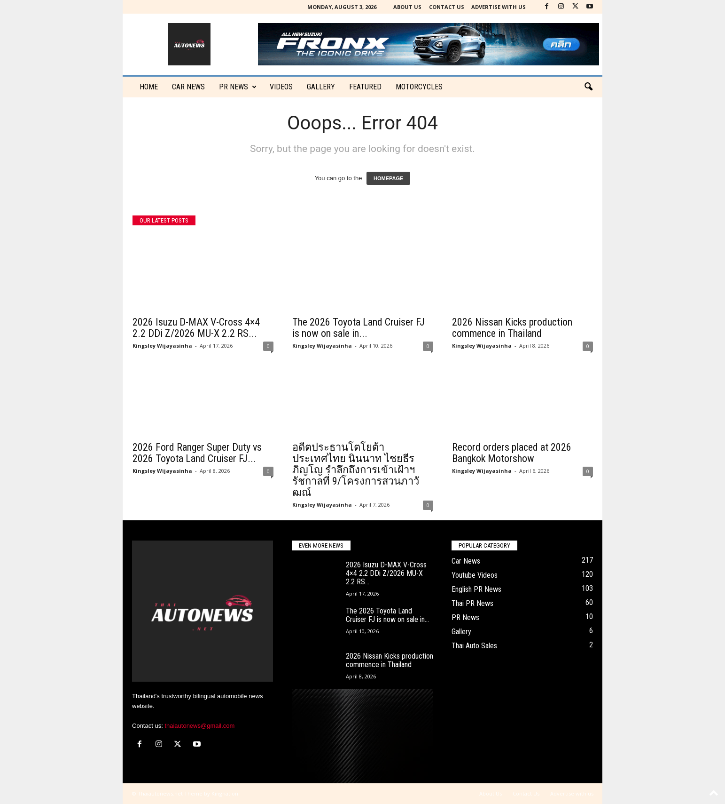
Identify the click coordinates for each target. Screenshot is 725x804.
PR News (238, 87)
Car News (466, 561)
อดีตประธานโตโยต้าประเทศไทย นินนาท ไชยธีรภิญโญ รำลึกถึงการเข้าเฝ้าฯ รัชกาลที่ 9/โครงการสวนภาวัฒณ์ (355, 469)
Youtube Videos (475, 575)
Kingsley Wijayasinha (162, 345)
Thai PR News (472, 603)
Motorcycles (419, 86)
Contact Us (446, 6)
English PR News (476, 589)
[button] (588, 87)
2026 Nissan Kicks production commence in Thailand (512, 327)
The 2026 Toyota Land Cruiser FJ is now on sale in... (358, 327)
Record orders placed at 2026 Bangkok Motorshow (511, 452)
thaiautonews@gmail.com (199, 725)
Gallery (321, 86)
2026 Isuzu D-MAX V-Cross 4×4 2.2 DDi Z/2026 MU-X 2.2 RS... (196, 327)
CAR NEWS (188, 86)
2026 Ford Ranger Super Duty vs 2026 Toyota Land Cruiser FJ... (197, 452)
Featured (365, 86)
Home (149, 86)
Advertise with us (498, 6)
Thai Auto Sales (474, 645)
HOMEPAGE (388, 178)
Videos (281, 86)
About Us (407, 6)
